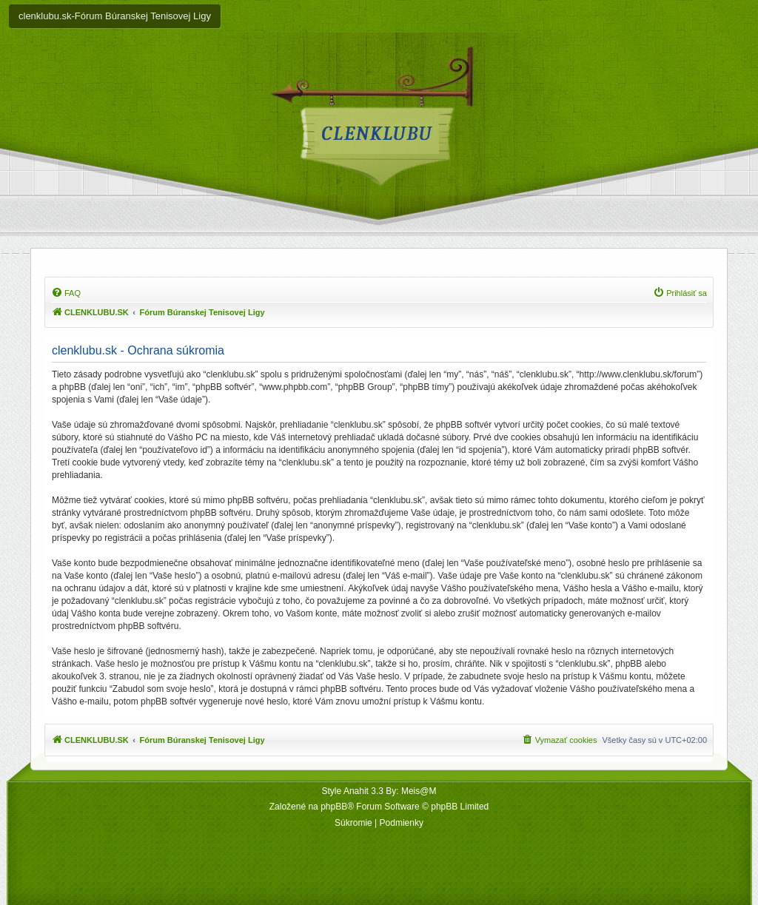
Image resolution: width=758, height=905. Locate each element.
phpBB (334, 806)
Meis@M (419, 791)
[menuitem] (66, 293)
